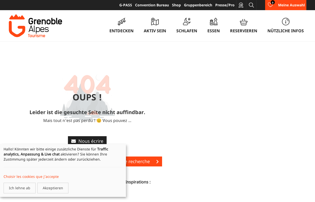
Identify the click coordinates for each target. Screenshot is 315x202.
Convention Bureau (152, 5)
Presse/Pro (225, 5)
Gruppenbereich (198, 5)
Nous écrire (87, 141)
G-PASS (125, 5)
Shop (176, 5)
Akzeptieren (53, 187)
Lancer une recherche (131, 161)
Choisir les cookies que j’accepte (31, 176)
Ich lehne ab (19, 187)
